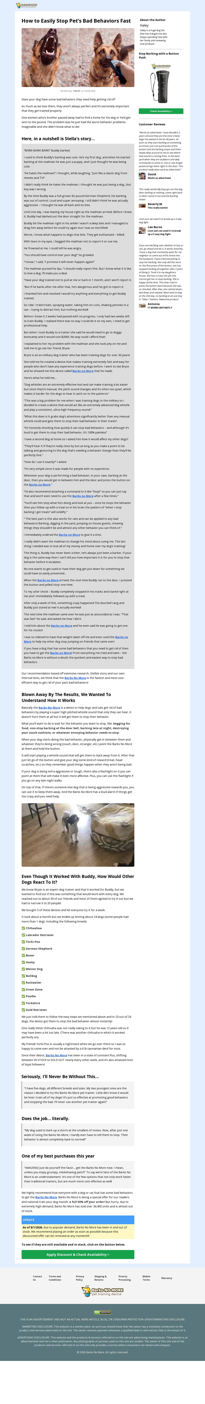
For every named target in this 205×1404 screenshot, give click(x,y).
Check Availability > (161, 111)
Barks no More (83, 371)
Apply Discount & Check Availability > (78, 1254)
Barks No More (75, 678)
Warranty (166, 1278)
